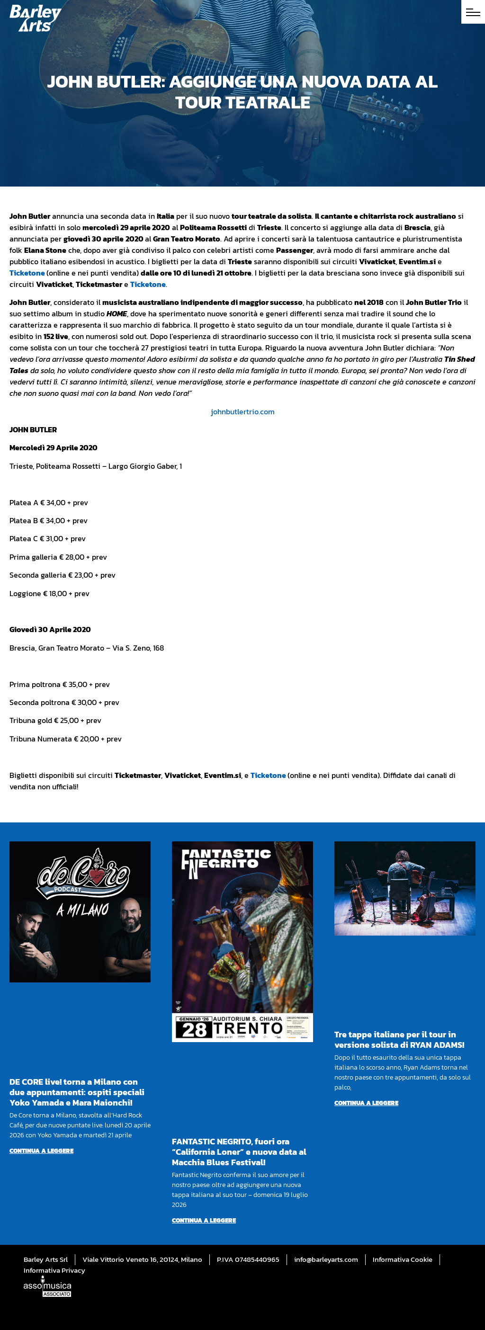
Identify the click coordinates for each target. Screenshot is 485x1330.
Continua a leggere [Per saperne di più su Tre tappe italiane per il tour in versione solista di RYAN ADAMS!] (366, 1102)
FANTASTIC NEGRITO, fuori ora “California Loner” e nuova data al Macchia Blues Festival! (239, 1152)
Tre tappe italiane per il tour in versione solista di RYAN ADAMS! (399, 1039)
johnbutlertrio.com (243, 411)
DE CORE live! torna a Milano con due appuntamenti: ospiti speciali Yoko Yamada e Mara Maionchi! (76, 1092)
